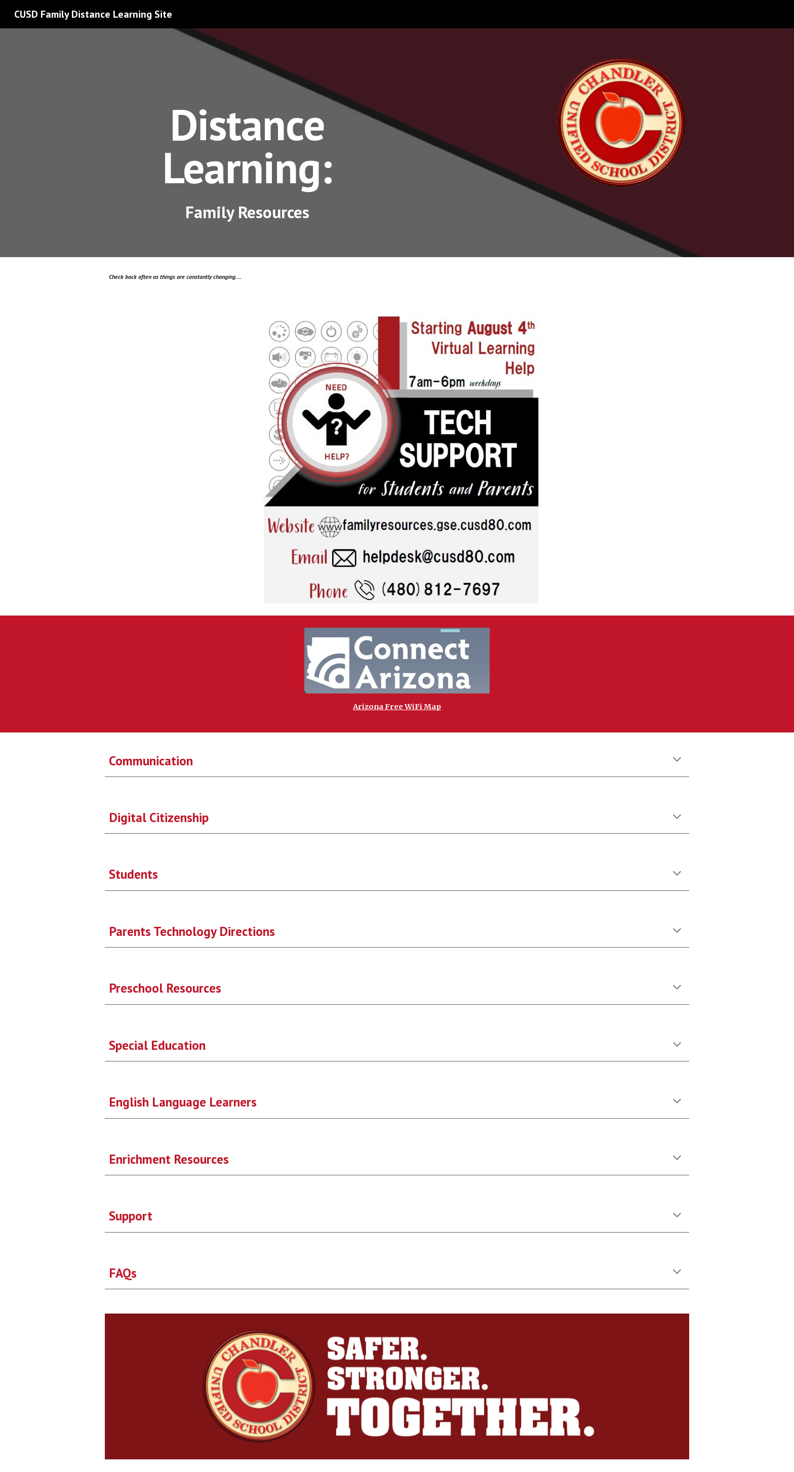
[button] (677, 760)
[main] (247, 126)
